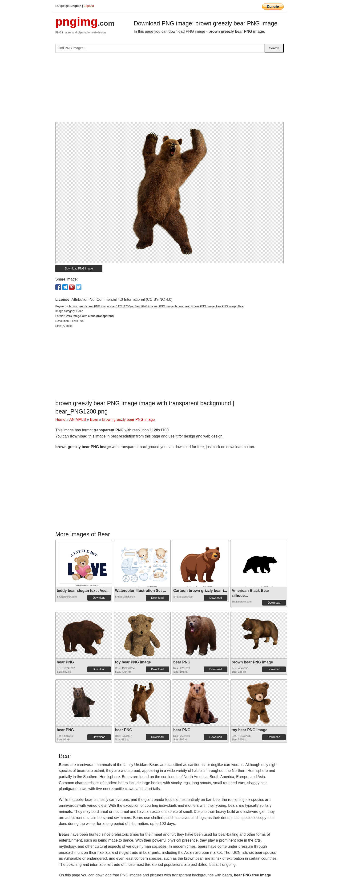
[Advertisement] (169, 89)
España (89, 6)
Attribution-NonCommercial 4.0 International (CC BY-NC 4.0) (121, 299)
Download (99, 597)
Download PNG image (79, 268)
